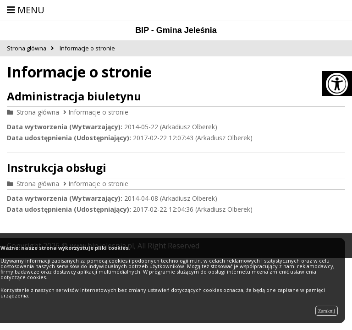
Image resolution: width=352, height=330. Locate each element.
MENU (25, 10)
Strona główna (37, 112)
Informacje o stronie (98, 112)
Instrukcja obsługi (56, 167)
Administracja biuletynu (74, 96)
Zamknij (326, 311)
